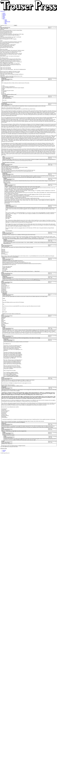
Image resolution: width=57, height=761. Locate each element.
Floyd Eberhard (4, 103)
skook (3, 272)
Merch (6, 23)
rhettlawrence (5, 276)
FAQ (5, 22)
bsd (2, 244)
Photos (4, 16)
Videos (6, 20)
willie (4, 156)
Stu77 (3, 314)
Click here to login (3, 448)
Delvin (4, 231)
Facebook (4, 450)
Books (6, 19)
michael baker (4, 78)
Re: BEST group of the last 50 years (8, 96)
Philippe (4, 432)
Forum (4, 15)
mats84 (4, 327)
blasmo (6, 183)
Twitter (4, 451)
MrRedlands (5, 293)
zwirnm (5, 436)
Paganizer (3, 163)
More (3, 18)
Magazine (4, 14)
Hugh (2, 281)
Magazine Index (7, 21)
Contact (4, 17)
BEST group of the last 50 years (5, 27)
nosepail (3, 440)
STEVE (3, 377)
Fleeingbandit (4, 386)
